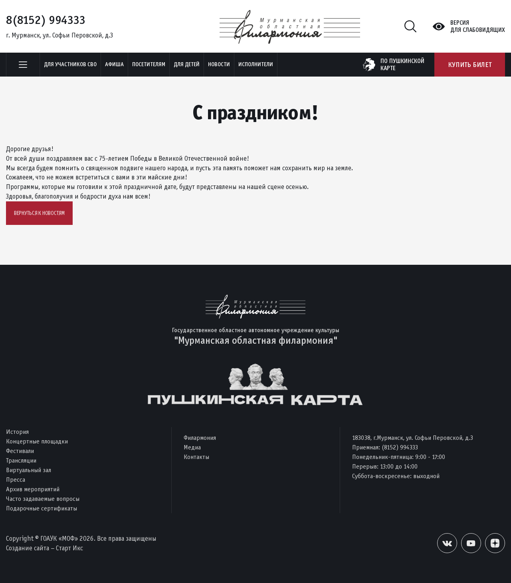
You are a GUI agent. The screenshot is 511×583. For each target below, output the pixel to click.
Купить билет (469, 65)
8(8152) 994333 (45, 20)
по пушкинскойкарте (402, 64)
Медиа (192, 447)
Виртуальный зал (28, 470)
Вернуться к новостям (39, 213)
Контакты (196, 457)
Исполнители (255, 64)
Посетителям (148, 64)
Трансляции (21, 460)
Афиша (114, 64)
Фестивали (20, 451)
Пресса (15, 479)
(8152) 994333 (400, 447)
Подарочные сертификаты (41, 508)
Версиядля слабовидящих (477, 26)
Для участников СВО (70, 64)
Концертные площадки (37, 441)
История (17, 431)
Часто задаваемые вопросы (42, 498)
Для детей (187, 64)
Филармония (200, 437)
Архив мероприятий (32, 489)
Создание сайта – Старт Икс (44, 548)
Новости (219, 64)
